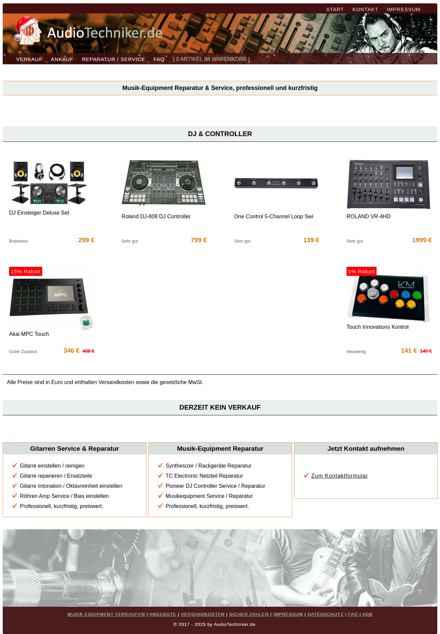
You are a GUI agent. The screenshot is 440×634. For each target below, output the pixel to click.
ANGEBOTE (162, 614)
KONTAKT (365, 9)
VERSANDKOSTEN (202, 614)
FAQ (159, 59)
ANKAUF (62, 59)
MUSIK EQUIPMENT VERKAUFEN (106, 614)
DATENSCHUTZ (325, 614)
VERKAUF (29, 59)
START (335, 9)
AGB (367, 614)
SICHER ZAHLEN (249, 614)
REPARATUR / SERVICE (113, 59)
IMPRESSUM (403, 9)
